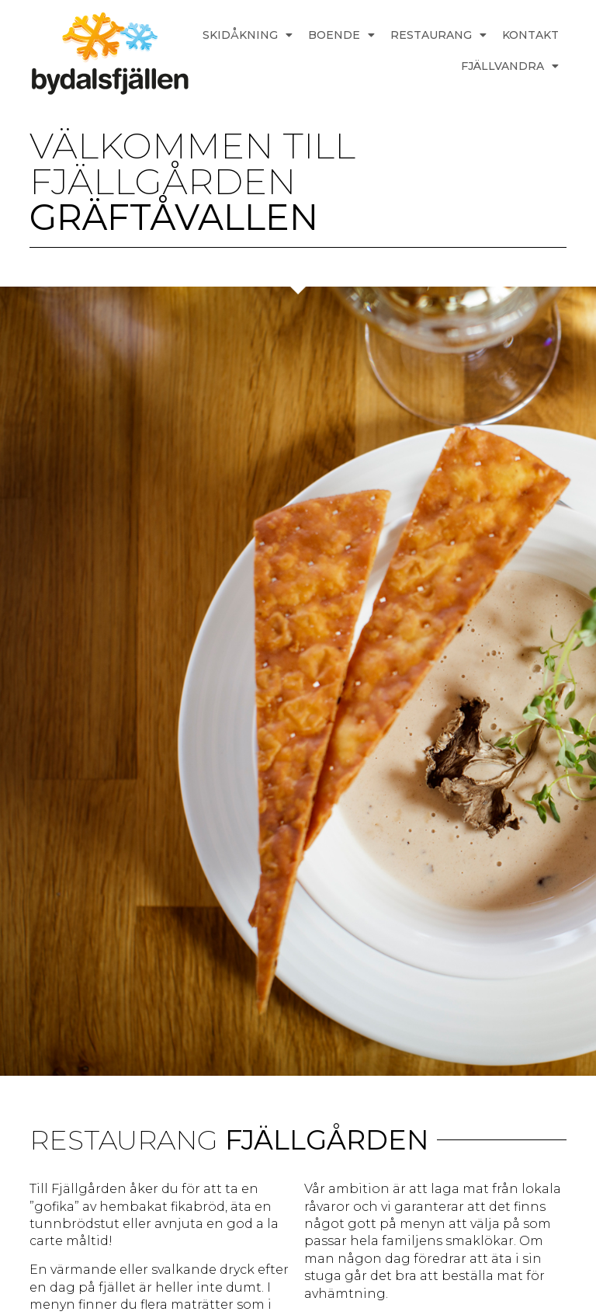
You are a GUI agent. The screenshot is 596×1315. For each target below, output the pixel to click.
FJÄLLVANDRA (510, 66)
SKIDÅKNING (248, 35)
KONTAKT (530, 35)
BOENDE (341, 35)
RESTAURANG (438, 35)
